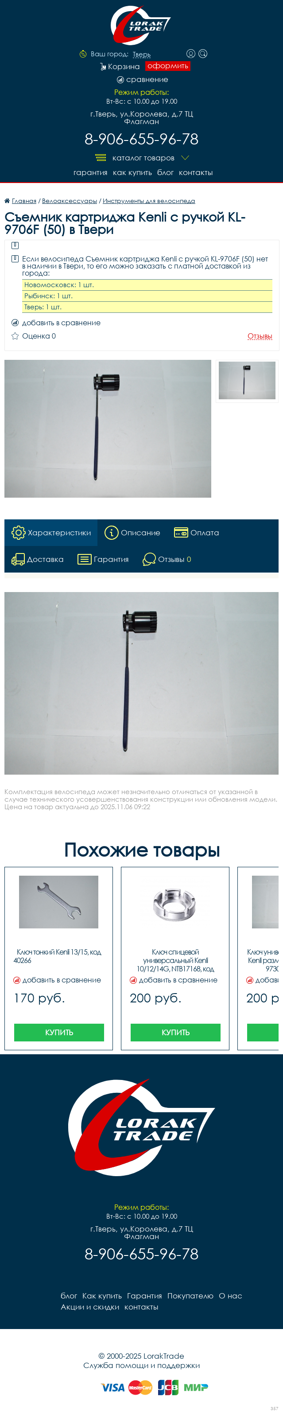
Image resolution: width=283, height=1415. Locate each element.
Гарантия (91, 172)
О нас (230, 1295)
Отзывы (260, 336)
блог (165, 172)
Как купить (132, 172)
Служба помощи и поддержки (141, 1365)
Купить (59, 1032)
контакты (196, 172)
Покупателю (190, 1295)
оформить (167, 65)
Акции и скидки (90, 1306)
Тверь (142, 54)
